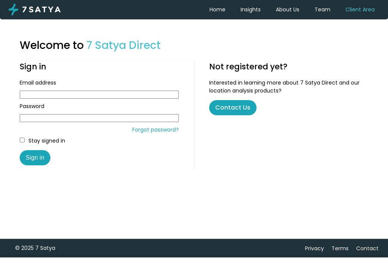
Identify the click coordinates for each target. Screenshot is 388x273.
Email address (38, 82)
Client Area (360, 9)
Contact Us (232, 107)
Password (32, 106)
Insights (251, 9)
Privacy (314, 248)
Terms (340, 248)
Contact (367, 248)
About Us (287, 9)
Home (217, 9)
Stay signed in (42, 140)
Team (322, 9)
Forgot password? (155, 129)
